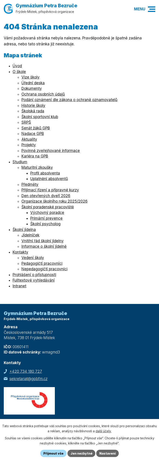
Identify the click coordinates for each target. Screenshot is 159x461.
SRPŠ (26, 122)
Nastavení (108, 453)
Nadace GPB (32, 133)
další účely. (103, 431)
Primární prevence (46, 218)
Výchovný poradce (47, 212)
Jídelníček (30, 235)
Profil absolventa (45, 173)
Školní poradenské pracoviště (47, 207)
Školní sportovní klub (39, 117)
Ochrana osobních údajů (43, 94)
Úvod (17, 66)
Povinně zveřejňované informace (50, 150)
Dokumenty (31, 88)
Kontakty (20, 252)
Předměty (29, 184)
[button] (151, 9)
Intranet (19, 286)
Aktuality (29, 139)
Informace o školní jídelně (44, 246)
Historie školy (33, 105)
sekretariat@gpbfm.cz (29, 378)
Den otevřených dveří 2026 (45, 196)
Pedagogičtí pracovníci (41, 263)
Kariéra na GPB (34, 156)
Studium (20, 162)
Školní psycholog (45, 224)
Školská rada (32, 111)
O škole (19, 71)
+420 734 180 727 (26, 371)
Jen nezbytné (81, 453)
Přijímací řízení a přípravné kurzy (50, 190)
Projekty (28, 145)
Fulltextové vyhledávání (34, 280)
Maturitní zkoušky (37, 167)
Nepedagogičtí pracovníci (44, 269)
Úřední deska (33, 83)
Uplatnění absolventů (49, 179)
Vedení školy (32, 257)
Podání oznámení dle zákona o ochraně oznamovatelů (69, 100)
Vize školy (30, 77)
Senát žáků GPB (35, 128)
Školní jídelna (24, 229)
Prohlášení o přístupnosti (34, 275)
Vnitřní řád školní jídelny (42, 241)
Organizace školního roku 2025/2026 (54, 201)
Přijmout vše (53, 453)
